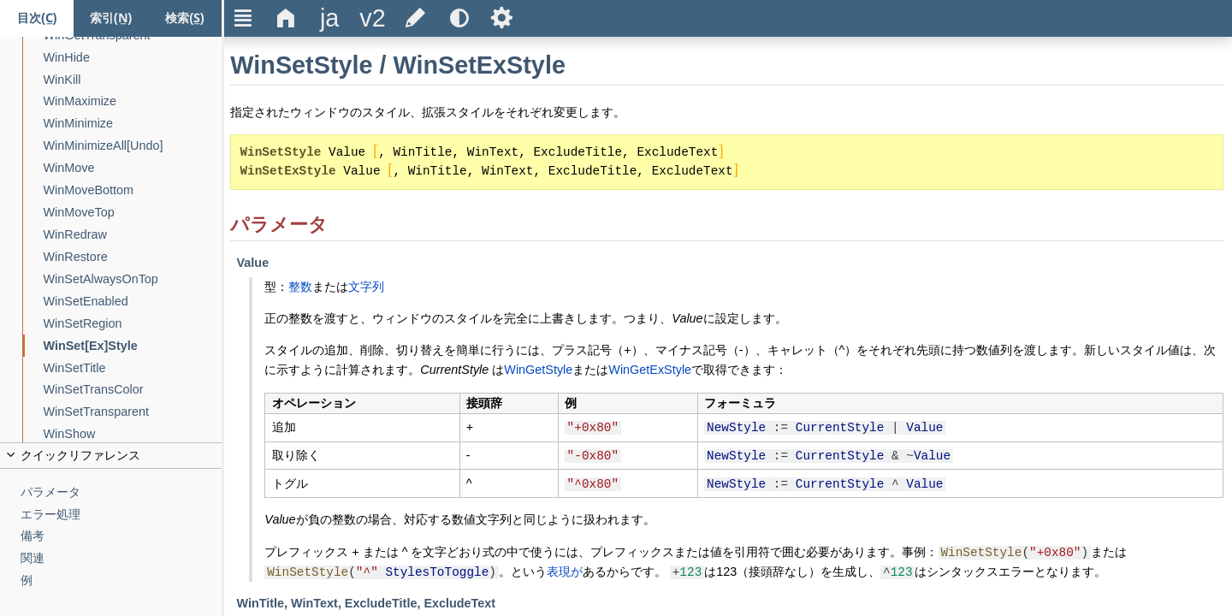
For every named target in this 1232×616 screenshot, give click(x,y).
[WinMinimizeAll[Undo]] (133, 146)
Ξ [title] (243, 18)
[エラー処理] (121, 514)
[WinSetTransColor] (133, 390)
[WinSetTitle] (133, 368)
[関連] (121, 558)
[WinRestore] (133, 257)
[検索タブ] (185, 18)
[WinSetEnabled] (133, 301)
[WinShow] (133, 434)
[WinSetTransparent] (133, 412)
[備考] (121, 536)
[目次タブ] (37, 18)
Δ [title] (286, 18)
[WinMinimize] (133, 123)
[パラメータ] (121, 492)
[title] (329, 18)
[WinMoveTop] (133, 212)
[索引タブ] (110, 18)
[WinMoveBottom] (133, 190)
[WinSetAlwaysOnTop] (133, 279)
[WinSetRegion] (133, 324)
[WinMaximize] (133, 101)
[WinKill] (133, 80)
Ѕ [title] (501, 18)
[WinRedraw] (133, 235)
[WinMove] (133, 168)
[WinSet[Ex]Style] (133, 346)
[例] (121, 580)
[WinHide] (133, 58)
